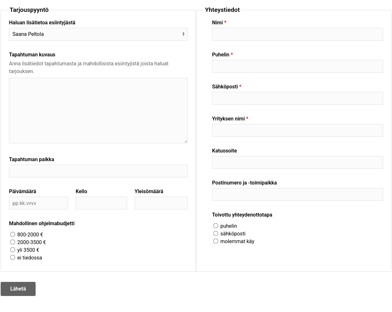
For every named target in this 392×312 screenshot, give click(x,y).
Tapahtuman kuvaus (32, 55)
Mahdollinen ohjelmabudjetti (41, 223)
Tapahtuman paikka (31, 159)
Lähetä (18, 289)
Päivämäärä (22, 191)
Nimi (217, 23)
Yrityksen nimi (228, 119)
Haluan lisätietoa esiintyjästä (42, 23)
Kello (81, 191)
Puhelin (220, 55)
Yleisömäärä (149, 191)
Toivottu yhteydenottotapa (242, 215)
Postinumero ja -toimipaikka (244, 183)
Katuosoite (224, 151)
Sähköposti (225, 87)
